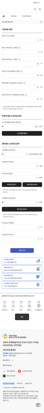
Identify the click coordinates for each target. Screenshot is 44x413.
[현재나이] (21, 40)
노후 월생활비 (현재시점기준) (11, 122)
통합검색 (35, 9)
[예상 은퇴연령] (21, 64)
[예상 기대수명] (21, 52)
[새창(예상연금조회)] (22, 268)
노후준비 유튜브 (27, 371)
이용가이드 (28, 383)
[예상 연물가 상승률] (21, 87)
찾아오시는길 (7, 365)
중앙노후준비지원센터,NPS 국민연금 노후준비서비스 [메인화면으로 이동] (10, 3)
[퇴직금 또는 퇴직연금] (20, 178)
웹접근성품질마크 (38, 405)
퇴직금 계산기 (11, 185)
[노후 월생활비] (21, 126)
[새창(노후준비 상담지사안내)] (22, 284)
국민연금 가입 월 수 (8, 162)
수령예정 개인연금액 (8, 198)
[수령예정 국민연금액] (16, 154)
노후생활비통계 (22, 133)
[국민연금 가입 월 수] (20, 166)
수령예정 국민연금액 (8, 150)
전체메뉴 (39, 9)
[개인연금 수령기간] (21, 239)
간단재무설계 (26, 16)
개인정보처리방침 (8, 383)
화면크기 (36, 3)
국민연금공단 (11, 371)
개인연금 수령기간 (8, 235)
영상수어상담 (11, 376)
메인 (3, 16)
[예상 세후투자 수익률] (21, 99)
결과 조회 (22, 250)
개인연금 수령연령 (8, 223)
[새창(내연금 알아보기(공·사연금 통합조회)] (22, 261)
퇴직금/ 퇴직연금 (7, 174)
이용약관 (19, 383)
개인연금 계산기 (22, 209)
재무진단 (14, 16)
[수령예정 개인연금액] (21, 202)
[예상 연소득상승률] (21, 75)
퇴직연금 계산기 (32, 185)
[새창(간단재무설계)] (22, 276)
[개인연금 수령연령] (21, 227)
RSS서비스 (6, 360)
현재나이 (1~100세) (8, 36)
